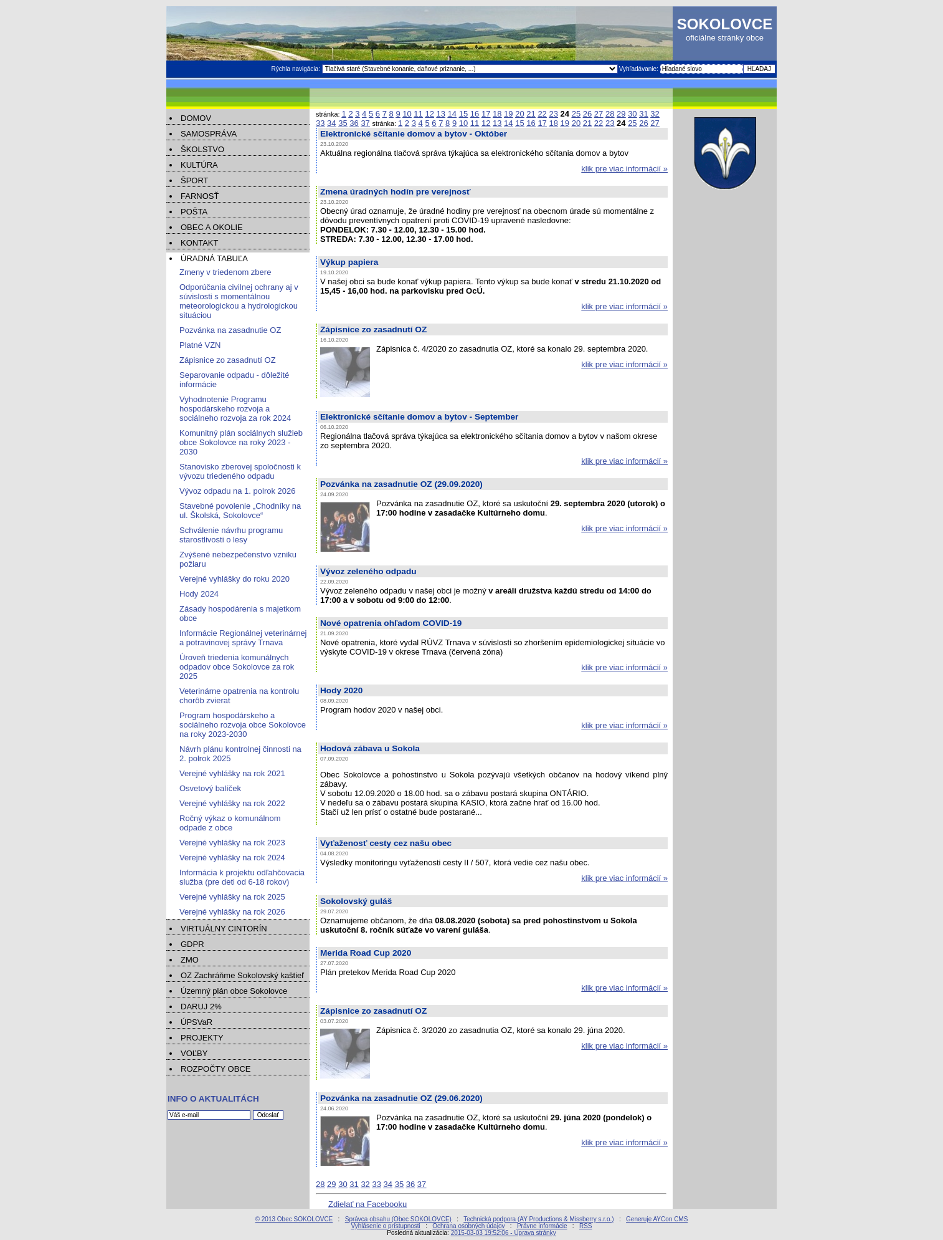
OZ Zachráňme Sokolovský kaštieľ (242, 975)
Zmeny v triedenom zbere (225, 272)
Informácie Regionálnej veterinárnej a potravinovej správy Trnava (243, 637)
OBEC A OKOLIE (212, 227)
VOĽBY (194, 1053)
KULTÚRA (199, 165)
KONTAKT (199, 243)
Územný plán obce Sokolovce (234, 991)
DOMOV (196, 118)
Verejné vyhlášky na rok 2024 (232, 857)
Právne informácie (542, 1226)
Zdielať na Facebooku (367, 1204)
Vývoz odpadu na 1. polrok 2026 (237, 491)
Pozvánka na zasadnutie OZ (230, 330)
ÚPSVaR (196, 1022)
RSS (585, 1226)
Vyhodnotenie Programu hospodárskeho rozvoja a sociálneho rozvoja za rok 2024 (235, 409)
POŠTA (194, 211)
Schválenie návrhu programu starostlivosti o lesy (231, 535)
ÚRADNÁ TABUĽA (214, 258)
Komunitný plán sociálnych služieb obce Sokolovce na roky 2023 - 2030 (241, 442)
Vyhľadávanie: (639, 68)
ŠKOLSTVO (202, 149)
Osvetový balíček (210, 788)
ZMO (190, 959)
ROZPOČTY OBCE (215, 1069)
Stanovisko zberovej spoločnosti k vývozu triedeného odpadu (240, 471)
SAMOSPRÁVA (209, 133)
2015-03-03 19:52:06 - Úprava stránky (503, 1232)
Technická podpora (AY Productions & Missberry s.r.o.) (538, 1219)
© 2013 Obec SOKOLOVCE (294, 1219)
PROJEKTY (202, 1037)
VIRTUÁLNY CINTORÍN (224, 928)
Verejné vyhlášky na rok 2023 (232, 842)
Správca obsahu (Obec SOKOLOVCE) (398, 1219)
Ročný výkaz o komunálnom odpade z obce (230, 823)
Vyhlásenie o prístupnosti (385, 1226)
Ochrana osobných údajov (468, 1226)
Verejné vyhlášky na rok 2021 (232, 773)
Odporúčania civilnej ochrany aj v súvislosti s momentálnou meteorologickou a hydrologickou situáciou (238, 301)
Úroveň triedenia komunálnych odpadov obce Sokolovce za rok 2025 (236, 667)
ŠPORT (195, 180)
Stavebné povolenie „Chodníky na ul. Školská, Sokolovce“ (240, 510)
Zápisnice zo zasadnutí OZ (227, 360)
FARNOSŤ (200, 196)
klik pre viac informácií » (624, 168)
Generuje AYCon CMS (657, 1219)
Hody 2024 (199, 593)
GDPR (192, 944)
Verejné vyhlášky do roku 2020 (234, 579)
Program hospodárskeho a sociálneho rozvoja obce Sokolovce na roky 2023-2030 (242, 725)
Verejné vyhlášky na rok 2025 (232, 896)
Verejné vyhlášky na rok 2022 (232, 803)
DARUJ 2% (201, 1006)
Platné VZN (199, 345)
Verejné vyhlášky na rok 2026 (232, 911)
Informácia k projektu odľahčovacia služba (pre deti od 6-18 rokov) (242, 877)
